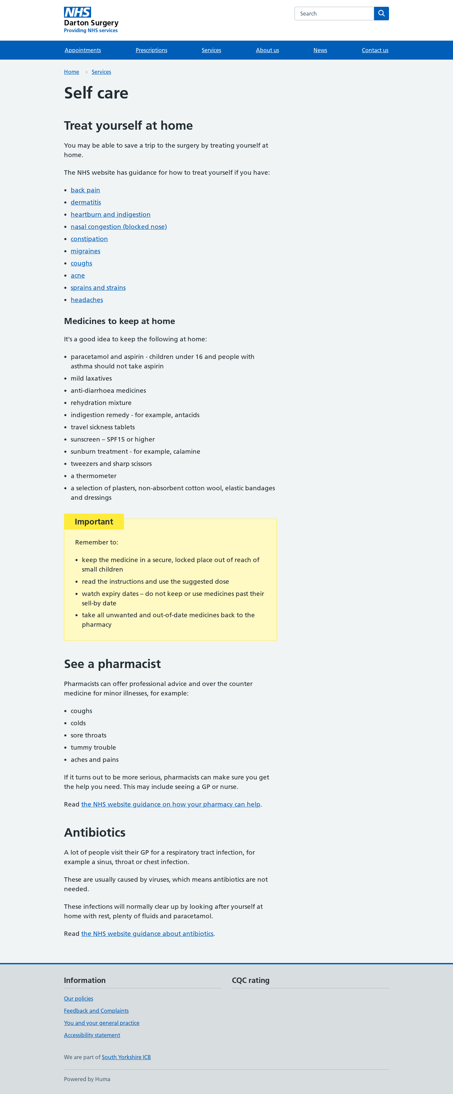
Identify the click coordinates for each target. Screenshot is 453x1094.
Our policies (78, 998)
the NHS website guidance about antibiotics (147, 934)
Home (71, 71)
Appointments (83, 50)
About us (267, 50)
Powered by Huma (87, 1079)
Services (211, 50)
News (320, 50)
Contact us (375, 50)
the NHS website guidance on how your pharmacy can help (170, 804)
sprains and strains (98, 288)
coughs (81, 263)
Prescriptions (151, 50)
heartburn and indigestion (111, 214)
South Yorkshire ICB (126, 1057)
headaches (87, 300)
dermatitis (86, 202)
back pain (85, 190)
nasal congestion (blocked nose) (119, 227)
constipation (89, 239)
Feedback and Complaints (96, 1010)
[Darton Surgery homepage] (91, 20)
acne (78, 275)
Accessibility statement (92, 1035)
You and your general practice (101, 1023)
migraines (85, 251)
